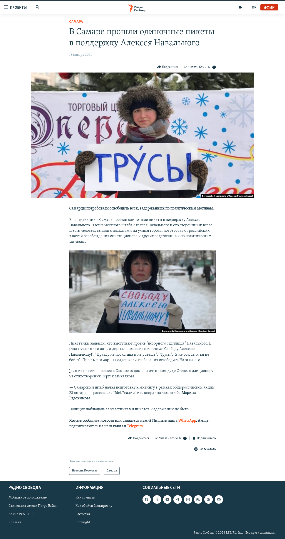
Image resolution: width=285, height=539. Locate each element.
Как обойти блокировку (93, 506)
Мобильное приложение (27, 497)
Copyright (82, 522)
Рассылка (82, 514)
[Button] (168, 67)
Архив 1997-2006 (21, 514)
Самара (76, 22)
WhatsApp (187, 421)
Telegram (135, 426)
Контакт (14, 522)
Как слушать (85, 497)
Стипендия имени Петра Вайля (32, 506)
